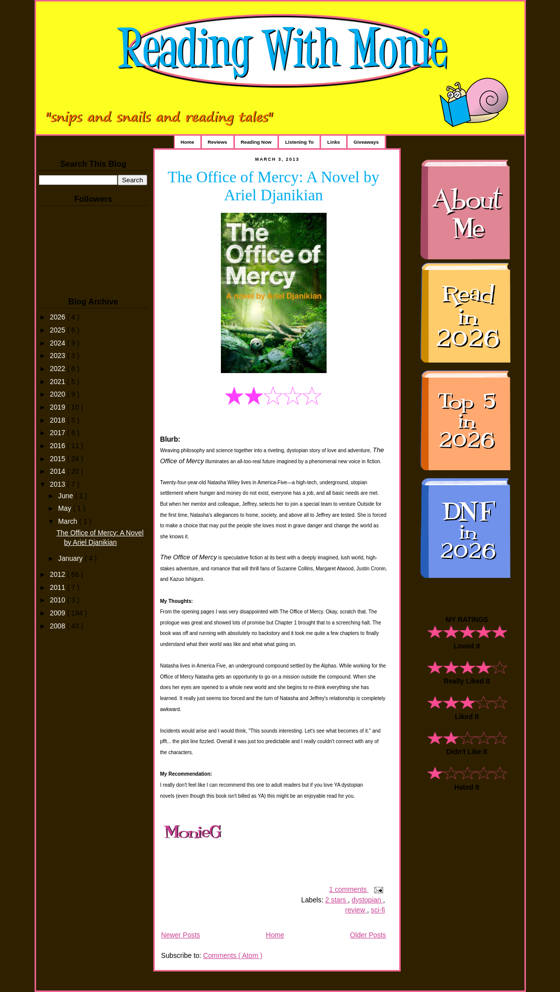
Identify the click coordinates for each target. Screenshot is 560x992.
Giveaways (366, 142)
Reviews (217, 142)
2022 (58, 369)
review (356, 910)
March (68, 521)
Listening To (299, 142)
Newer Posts (180, 935)
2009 (58, 613)
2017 (58, 433)
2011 (58, 587)
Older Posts (368, 935)
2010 (58, 600)
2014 (58, 471)
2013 (58, 484)
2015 (58, 459)
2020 (58, 394)
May (65, 508)
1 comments (349, 889)
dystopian (367, 900)
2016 (58, 446)
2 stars (336, 900)
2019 (58, 407)
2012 (58, 574)
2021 (58, 382)
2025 (58, 330)
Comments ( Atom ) (232, 955)
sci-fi (378, 910)
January (71, 558)
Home (187, 142)
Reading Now (256, 142)
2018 (58, 420)
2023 (58, 356)
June (66, 496)
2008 (58, 626)
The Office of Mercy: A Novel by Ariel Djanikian (274, 186)
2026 (58, 317)
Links (333, 142)
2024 (58, 343)
